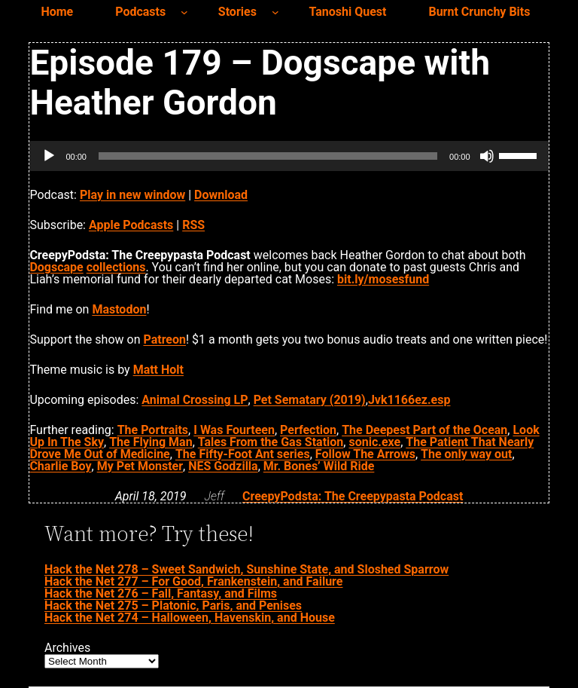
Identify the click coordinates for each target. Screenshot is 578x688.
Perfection (308, 430)
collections (116, 267)
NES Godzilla (222, 466)
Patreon (164, 339)
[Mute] (486, 156)
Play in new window (132, 195)
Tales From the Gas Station (271, 442)
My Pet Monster (140, 466)
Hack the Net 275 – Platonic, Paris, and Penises (173, 605)
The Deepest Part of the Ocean (424, 430)
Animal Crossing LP (194, 400)
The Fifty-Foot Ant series (242, 454)
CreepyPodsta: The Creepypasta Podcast (352, 496)
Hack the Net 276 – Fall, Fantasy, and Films (160, 593)
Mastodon (119, 309)
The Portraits (152, 430)
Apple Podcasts (131, 225)
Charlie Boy (60, 466)
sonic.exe (374, 442)
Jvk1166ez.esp (409, 400)
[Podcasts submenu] (184, 12)
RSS (193, 225)
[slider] (268, 156)
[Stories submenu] (275, 12)
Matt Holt (158, 369)
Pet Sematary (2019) (310, 400)
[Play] (48, 156)
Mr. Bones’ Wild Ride (319, 466)
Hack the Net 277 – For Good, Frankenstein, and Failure (193, 581)
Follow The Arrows (365, 454)
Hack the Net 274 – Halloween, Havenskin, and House (189, 617)
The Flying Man (150, 442)
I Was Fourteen (234, 430)
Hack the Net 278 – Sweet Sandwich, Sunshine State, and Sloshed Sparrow (246, 569)
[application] (288, 156)
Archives (67, 648)
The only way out (466, 454)
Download (221, 195)
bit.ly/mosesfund (383, 279)
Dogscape (56, 267)
